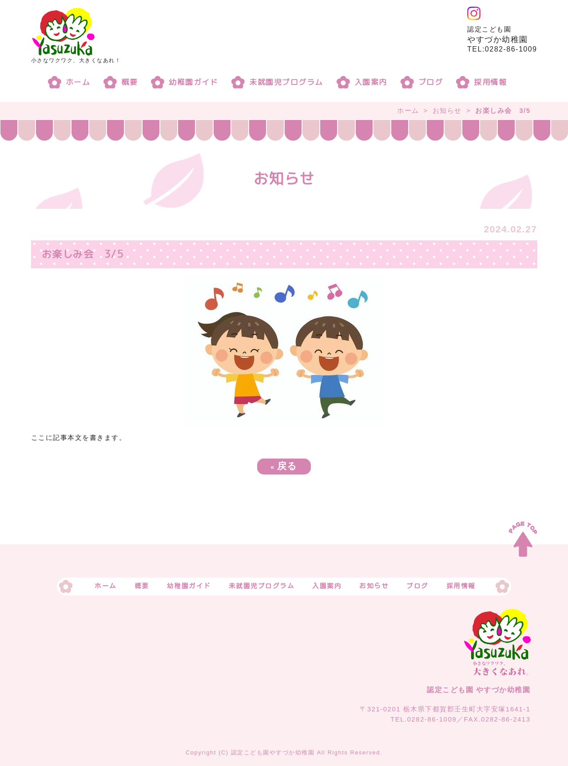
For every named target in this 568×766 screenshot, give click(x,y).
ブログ (430, 82)
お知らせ (447, 110)
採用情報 (490, 82)
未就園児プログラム (286, 82)
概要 (129, 82)
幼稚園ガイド (193, 82)
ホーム (78, 82)
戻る (284, 466)
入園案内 (370, 82)
